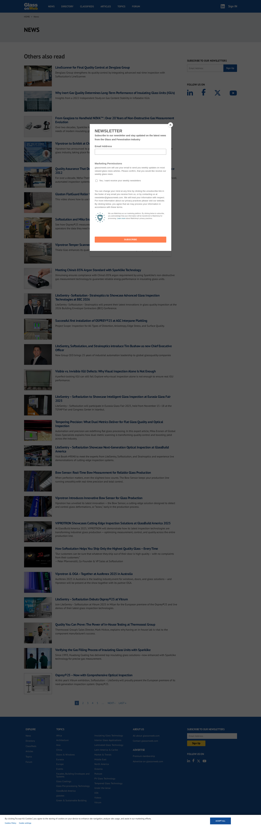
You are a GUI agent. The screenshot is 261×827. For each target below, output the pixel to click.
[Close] (170, 124)
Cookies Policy (10, 823)
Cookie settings (25, 823)
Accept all (220, 821)
